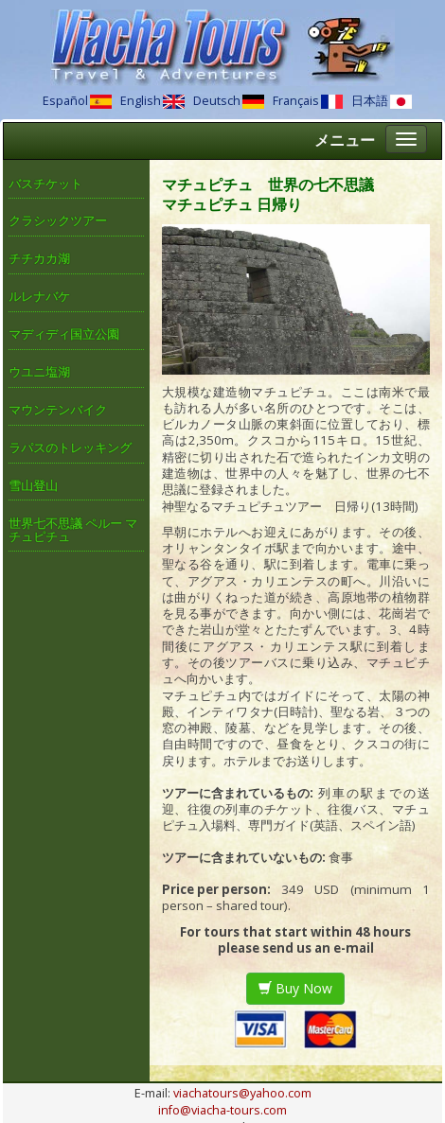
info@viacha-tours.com (222, 1110)
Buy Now (295, 988)
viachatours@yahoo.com (242, 1093)
